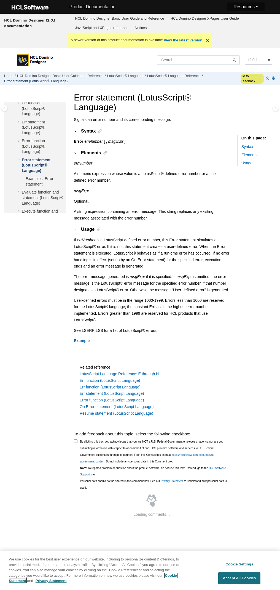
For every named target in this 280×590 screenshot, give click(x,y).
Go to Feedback (248, 78)
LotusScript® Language (125, 76)
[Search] (234, 59)
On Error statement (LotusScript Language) (117, 406)
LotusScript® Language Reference (173, 76)
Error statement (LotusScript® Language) (36, 81)
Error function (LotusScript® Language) (33, 146)
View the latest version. (183, 40)
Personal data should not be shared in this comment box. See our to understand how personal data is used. (153, 484)
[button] (19, 103)
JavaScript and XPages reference (101, 28)
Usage (246, 163)
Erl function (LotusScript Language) (110, 380)
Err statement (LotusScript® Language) (33, 127)
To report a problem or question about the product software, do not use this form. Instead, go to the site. (153, 471)
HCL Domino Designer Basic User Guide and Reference (119, 18)
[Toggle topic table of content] (276, 108)
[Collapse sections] (268, 78)
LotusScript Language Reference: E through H (119, 374)
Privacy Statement (172, 481)
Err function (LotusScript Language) (110, 387)
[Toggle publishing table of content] (4, 108)
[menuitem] (119, 18)
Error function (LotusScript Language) (112, 400)
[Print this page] (274, 78)
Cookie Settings (239, 567)
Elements (249, 155)
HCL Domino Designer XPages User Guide (205, 18)
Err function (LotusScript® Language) (33, 108)
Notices (141, 28)
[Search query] (198, 59)
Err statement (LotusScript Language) (112, 393)
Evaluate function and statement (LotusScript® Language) (42, 197)
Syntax (247, 146)
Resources (243, 6)
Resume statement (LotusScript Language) (116, 413)
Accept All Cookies (239, 581)
